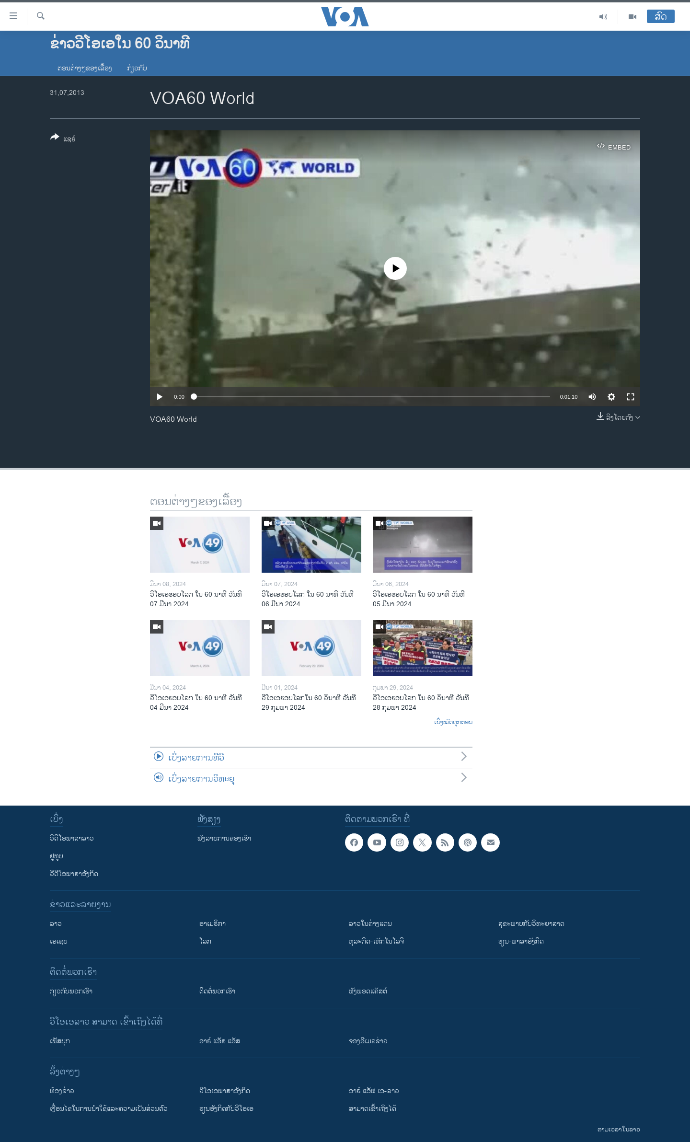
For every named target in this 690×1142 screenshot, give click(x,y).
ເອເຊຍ (59, 941)
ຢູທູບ (56, 856)
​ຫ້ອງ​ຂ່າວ (62, 1091)
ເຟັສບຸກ (60, 1041)
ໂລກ (205, 941)
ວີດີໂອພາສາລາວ (72, 838)
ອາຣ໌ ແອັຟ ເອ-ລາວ (374, 1091)
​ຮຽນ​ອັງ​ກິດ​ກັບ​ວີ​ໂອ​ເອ (226, 1109)
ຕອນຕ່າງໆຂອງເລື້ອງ (85, 68)
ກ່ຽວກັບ (137, 68)
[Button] (63, 140)
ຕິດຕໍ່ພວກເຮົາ (217, 991)
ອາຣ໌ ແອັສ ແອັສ (219, 1041)
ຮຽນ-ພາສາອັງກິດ (521, 941)
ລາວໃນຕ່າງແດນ (370, 924)
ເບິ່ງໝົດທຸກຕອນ (453, 722)
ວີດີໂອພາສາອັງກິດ (74, 874)
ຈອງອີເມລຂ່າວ (368, 1041)
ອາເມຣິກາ (212, 924)
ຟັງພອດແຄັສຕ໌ (368, 991)
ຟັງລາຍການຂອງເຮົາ (224, 838)
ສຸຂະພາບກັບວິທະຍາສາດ (531, 924)
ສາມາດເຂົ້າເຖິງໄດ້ (372, 1109)
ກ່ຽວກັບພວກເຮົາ (71, 991)
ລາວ (56, 924)
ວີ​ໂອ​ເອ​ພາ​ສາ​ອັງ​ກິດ (224, 1091)
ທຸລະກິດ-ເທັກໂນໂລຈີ (376, 941)
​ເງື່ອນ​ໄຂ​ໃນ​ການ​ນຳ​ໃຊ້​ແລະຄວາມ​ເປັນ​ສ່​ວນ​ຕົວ (109, 1109)
